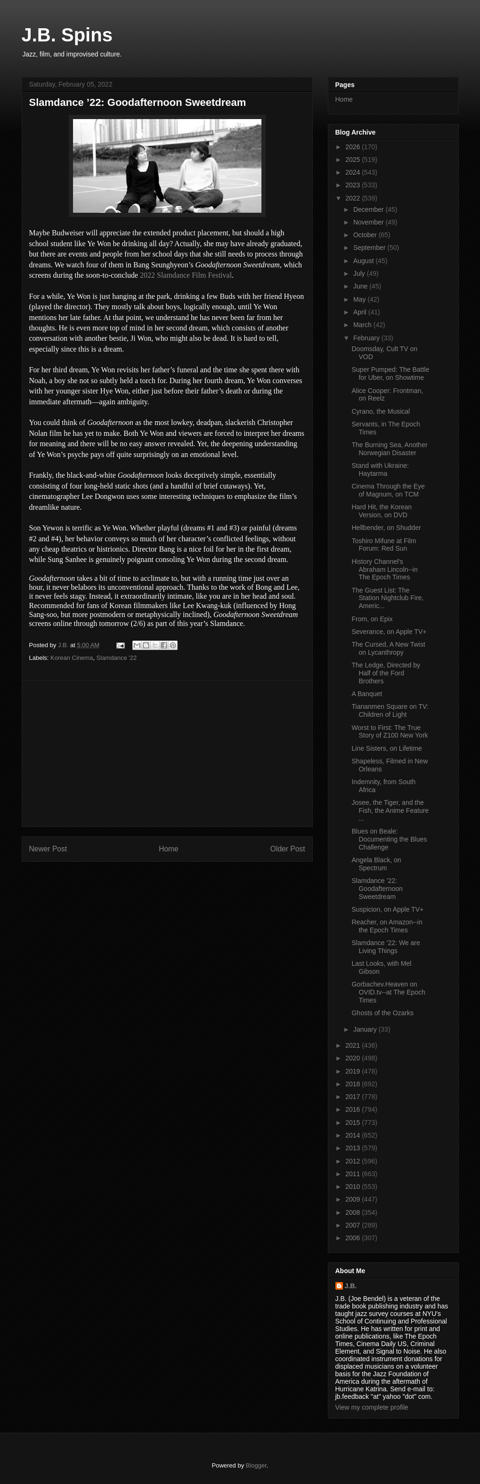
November (369, 222)
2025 (353, 159)
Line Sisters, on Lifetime (386, 748)
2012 (353, 1161)
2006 (353, 1238)
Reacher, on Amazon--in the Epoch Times (386, 926)
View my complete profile (371, 1407)
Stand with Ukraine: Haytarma (379, 469)
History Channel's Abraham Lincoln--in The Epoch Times (384, 569)
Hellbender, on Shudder (386, 527)
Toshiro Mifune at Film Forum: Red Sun (383, 545)
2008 (353, 1212)
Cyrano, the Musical (380, 411)
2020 (353, 1058)
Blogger (256, 1465)
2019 (353, 1071)
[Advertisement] (167, 753)
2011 (353, 1174)
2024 (353, 172)
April (360, 312)
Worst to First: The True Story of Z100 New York (389, 731)
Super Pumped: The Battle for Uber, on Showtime (390, 373)
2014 (353, 1135)
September (370, 247)
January (366, 1029)
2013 (353, 1148)
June (361, 286)
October (366, 235)
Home (169, 849)
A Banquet (366, 694)
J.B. (351, 1286)
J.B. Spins (67, 34)
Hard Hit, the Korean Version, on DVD (381, 511)
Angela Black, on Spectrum (376, 864)
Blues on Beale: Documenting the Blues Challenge (389, 839)
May (360, 299)
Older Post (287, 849)
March (363, 325)
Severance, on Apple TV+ (388, 631)
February (367, 338)
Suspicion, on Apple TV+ (387, 909)
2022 (353, 198)
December (369, 209)
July (360, 273)
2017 (353, 1096)
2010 (353, 1186)
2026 (353, 147)
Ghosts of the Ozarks (382, 1013)
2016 (353, 1109)
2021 (353, 1045)
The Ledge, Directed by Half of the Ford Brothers (385, 673)
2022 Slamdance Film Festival (186, 275)
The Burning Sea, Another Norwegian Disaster (389, 449)
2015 (353, 1122)
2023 (353, 185)
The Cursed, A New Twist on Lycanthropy (388, 648)
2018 (353, 1084)
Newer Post (48, 849)
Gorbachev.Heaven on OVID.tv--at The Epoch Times (388, 992)
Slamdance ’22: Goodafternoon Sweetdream (376, 888)
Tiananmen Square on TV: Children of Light (389, 710)
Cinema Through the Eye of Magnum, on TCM (387, 490)
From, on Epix (371, 619)
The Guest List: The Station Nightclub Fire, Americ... (387, 598)
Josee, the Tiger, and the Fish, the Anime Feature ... (390, 810)
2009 (353, 1199)
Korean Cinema (71, 657)
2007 (353, 1225)
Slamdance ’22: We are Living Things (385, 947)
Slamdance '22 (117, 657)
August (364, 261)
